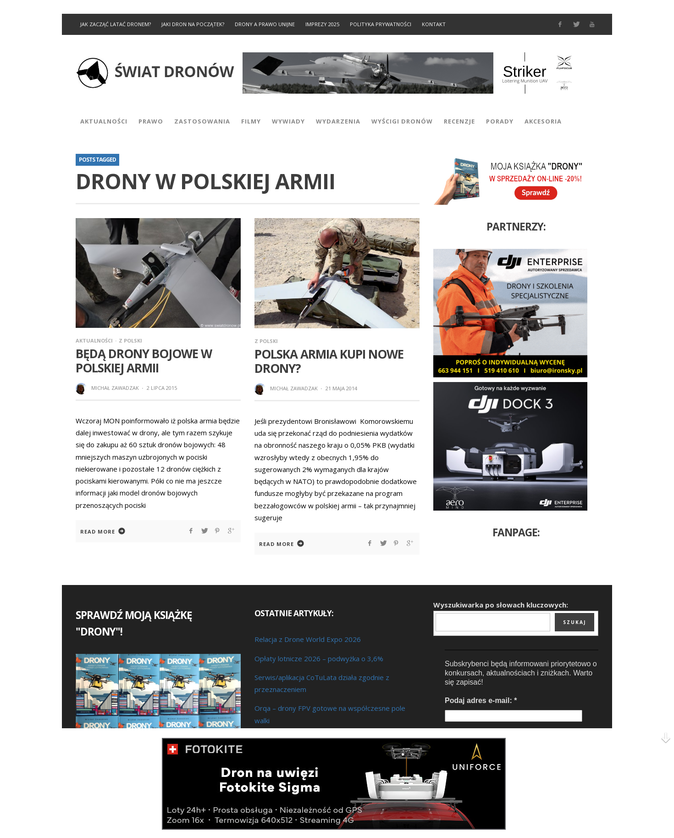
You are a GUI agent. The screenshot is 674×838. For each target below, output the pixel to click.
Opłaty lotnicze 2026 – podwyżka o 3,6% (318, 658)
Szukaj (574, 622)
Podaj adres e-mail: (481, 700)
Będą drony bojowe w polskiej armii (144, 360)
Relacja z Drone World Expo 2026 (307, 639)
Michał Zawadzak (115, 387)
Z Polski (130, 340)
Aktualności (94, 340)
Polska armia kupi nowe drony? (328, 361)
